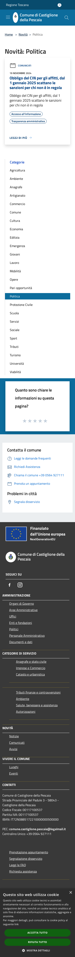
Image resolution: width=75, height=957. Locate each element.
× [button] (70, 892)
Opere (14, 279)
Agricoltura (17, 170)
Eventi (13, 773)
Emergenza (17, 245)
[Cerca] (66, 17)
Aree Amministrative (23, 610)
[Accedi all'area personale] (59, 5)
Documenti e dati (20, 642)
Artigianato (17, 195)
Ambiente (16, 178)
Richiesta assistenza (23, 871)
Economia (16, 229)
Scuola (14, 313)
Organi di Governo (21, 603)
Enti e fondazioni (20, 622)
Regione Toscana (17, 4)
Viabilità (15, 371)
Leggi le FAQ (17, 865)
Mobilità (15, 271)
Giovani (15, 254)
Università (17, 363)
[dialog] (37, 922)
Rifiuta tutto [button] (37, 942)
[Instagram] (20, 585)
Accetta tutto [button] (37, 932)
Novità (23, 34)
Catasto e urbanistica (30, 674)
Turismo (15, 355)
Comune (15, 212)
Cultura (15, 220)
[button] (37, 950)
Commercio (17, 203)
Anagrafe (16, 187)
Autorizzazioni (25, 711)
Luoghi (13, 767)
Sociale (14, 329)
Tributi (14, 346)
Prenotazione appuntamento (28, 852)
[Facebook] (10, 585)
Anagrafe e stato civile (31, 661)
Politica (15, 296)
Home (9, 34)
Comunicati (20, 65)
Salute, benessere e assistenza (37, 705)
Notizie (14, 736)
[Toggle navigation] (8, 17)
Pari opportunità (21, 287)
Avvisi (13, 749)
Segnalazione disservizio (25, 858)
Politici (13, 629)
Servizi (14, 321)
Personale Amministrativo (27, 635)
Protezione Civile (21, 304)
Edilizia (14, 237)
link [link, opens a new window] (16, 924)
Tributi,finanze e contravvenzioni (38, 692)
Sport (13, 338)
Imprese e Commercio (30, 668)
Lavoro (14, 262)
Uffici (12, 616)
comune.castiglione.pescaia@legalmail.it (37, 829)
